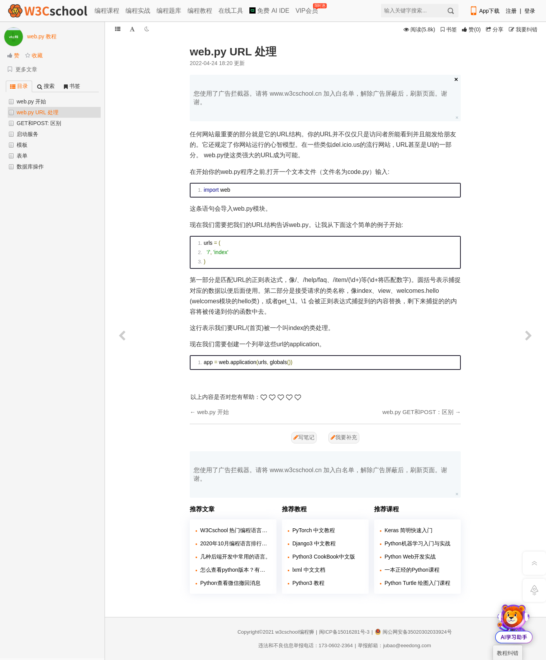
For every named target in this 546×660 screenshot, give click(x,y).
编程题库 (168, 10)
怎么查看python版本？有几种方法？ (235, 570)
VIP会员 (307, 9)
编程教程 (199, 10)
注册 (511, 11)
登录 (529, 11)
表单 (22, 156)
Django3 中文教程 (314, 543)
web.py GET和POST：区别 (417, 412)
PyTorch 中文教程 (313, 530)
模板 (22, 145)
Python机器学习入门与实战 (417, 543)
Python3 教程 (308, 583)
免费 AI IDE (269, 10)
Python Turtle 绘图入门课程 (417, 583)
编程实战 (137, 10)
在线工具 (230, 10)
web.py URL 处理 (37, 112)
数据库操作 (30, 166)
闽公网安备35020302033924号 (413, 632)
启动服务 (27, 134)
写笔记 (304, 437)
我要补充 (344, 437)
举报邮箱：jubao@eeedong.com (394, 645)
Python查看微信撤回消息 (230, 583)
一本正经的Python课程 (412, 570)
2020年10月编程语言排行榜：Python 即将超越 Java (235, 543)
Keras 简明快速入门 (409, 530)
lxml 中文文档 (308, 570)
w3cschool (287, 632)
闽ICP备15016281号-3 (344, 632)
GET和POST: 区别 (39, 123)
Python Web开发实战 (410, 556)
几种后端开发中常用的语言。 (235, 556)
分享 (494, 29)
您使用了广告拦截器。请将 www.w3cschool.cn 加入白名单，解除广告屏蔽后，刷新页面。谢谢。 (320, 97)
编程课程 (106, 10)
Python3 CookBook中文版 (323, 556)
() (471, 29)
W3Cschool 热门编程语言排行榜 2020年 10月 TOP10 (235, 530)
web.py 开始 (31, 101)
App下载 (484, 11)
